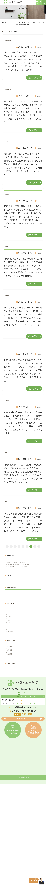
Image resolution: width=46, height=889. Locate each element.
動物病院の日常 (12, 625)
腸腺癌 (8, 347)
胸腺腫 (8, 452)
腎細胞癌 (9, 246)
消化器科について (14, 682)
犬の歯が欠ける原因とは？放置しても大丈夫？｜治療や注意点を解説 (23, 599)
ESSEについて (13, 634)
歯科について (12, 678)
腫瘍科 (9, 744)
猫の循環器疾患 (14, 729)
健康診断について (14, 666)
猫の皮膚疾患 (13, 740)
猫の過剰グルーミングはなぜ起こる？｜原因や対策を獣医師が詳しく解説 (23, 563)
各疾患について (12, 717)
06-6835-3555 (25, 795)
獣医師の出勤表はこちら (23, 824)
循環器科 (10, 722)
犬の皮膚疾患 (13, 736)
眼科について (12, 691)
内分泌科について (14, 653)
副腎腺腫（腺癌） (14, 40)
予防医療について (14, 661)
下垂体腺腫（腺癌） (15, 89)
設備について (12, 638)
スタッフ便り (12, 630)
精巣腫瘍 (9, 141)
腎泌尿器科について (15, 699)
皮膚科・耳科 (12, 733)
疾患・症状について (13, 648)
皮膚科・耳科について (16, 686)
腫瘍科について (13, 703)
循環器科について (14, 674)
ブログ (10, 31)
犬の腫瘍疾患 (35, 47)
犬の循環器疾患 (14, 725)
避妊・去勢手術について (17, 707)
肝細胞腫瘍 (11, 400)
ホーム (4, 31)
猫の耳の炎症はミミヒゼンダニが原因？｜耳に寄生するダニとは (23, 580)
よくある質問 (11, 761)
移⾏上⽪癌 (11, 193)
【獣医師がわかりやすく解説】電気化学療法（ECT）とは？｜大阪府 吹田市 (23, 589)
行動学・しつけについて (17, 657)
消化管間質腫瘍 (13, 295)
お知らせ (10, 616)
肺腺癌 (8, 501)
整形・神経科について (16, 695)
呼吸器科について (14, 670)
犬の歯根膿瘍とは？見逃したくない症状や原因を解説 (23, 573)
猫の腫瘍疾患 (13, 751)
